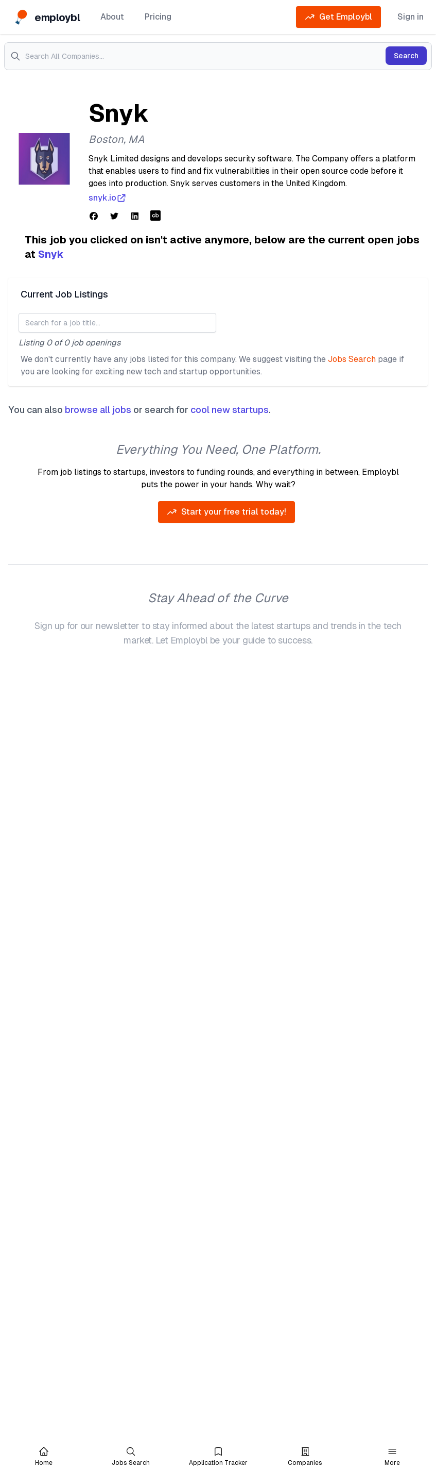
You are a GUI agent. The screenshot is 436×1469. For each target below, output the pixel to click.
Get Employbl (338, 17)
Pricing (158, 17)
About (112, 17)
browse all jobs (98, 409)
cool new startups (229, 409)
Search (406, 56)
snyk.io (108, 198)
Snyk (51, 254)
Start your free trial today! (226, 512)
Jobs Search (352, 359)
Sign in (410, 17)
